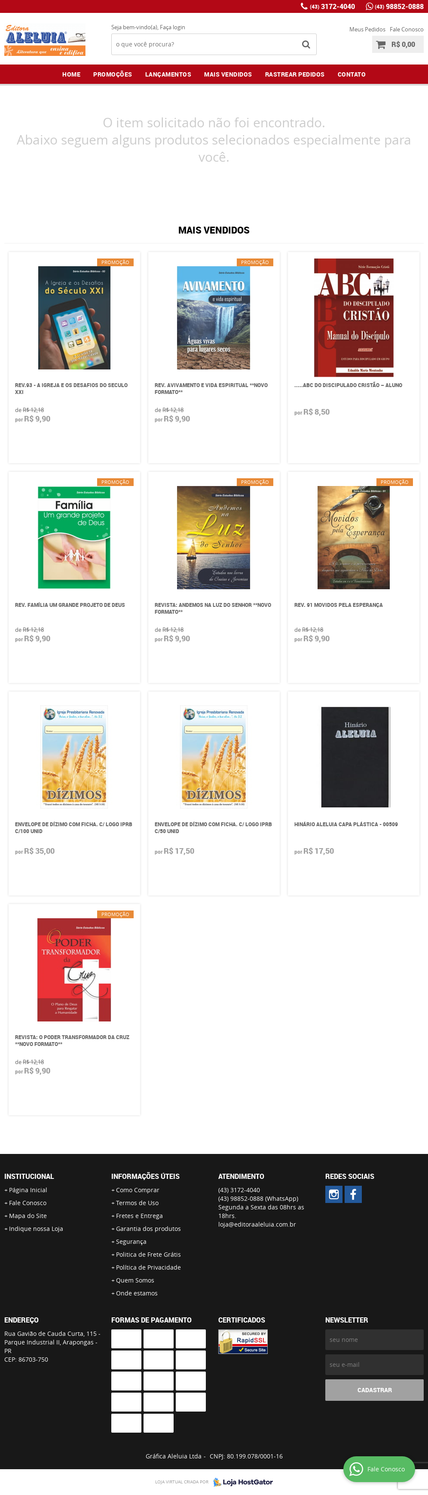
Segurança (131, 1241)
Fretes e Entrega (139, 1216)
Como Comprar (137, 1190)
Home (71, 74)
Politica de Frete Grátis (148, 1254)
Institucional (29, 1176)
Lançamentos (168, 74)
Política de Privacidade (148, 1267)
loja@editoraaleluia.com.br (257, 1224)
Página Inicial (28, 1190)
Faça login (172, 27)
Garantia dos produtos (148, 1228)
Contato (352, 74)
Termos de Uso (137, 1203)
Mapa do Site (28, 1216)
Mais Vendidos (228, 74)
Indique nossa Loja (36, 1228)
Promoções (112, 74)
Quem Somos (135, 1280)
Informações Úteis (145, 1176)
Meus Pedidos (367, 29)
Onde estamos (137, 1293)
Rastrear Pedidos (295, 74)
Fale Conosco (407, 29)
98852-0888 (399, 6)
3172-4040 (332, 6)
